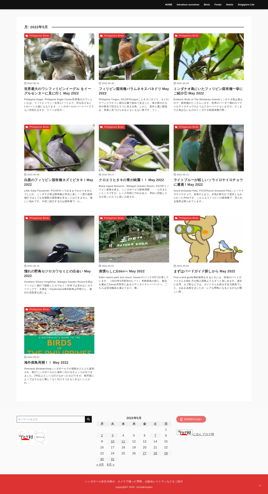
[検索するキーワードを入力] (51, 419)
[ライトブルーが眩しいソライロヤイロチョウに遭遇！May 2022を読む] (209, 148)
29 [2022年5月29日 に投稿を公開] (166, 453)
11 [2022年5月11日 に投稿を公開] (123, 441)
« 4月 (100, 464)
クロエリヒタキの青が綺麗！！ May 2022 (131, 180)
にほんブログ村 (195, 434)
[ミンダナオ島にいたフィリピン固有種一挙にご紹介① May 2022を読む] (209, 56)
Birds (202, 4)
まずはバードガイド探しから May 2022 (204, 271)
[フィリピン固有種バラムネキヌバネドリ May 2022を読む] (134, 56)
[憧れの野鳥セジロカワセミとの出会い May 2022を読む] (59, 239)
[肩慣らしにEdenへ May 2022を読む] (134, 239)
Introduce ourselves (183, 4)
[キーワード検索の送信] (88, 419)
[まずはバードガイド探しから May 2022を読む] (209, 239)
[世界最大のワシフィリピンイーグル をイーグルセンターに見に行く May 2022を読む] (59, 56)
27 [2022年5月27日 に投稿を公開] (144, 453)
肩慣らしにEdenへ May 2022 (122, 271)
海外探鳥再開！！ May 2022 (46, 362)
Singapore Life (241, 4)
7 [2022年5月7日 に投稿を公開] (155, 435)
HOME (163, 4)
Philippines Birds (39, 35)
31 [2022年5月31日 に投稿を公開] (112, 459)
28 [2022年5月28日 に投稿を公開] (155, 453)
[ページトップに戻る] (260, 486)
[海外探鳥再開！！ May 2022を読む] (59, 330)
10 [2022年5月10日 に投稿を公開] (112, 441)
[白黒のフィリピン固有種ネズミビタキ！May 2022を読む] (59, 148)
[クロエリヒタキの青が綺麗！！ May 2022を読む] (134, 148)
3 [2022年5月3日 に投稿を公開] (113, 435)
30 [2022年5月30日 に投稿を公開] (102, 459)
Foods (212, 4)
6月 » (110, 464)
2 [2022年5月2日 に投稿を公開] (102, 435)
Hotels (224, 4)
